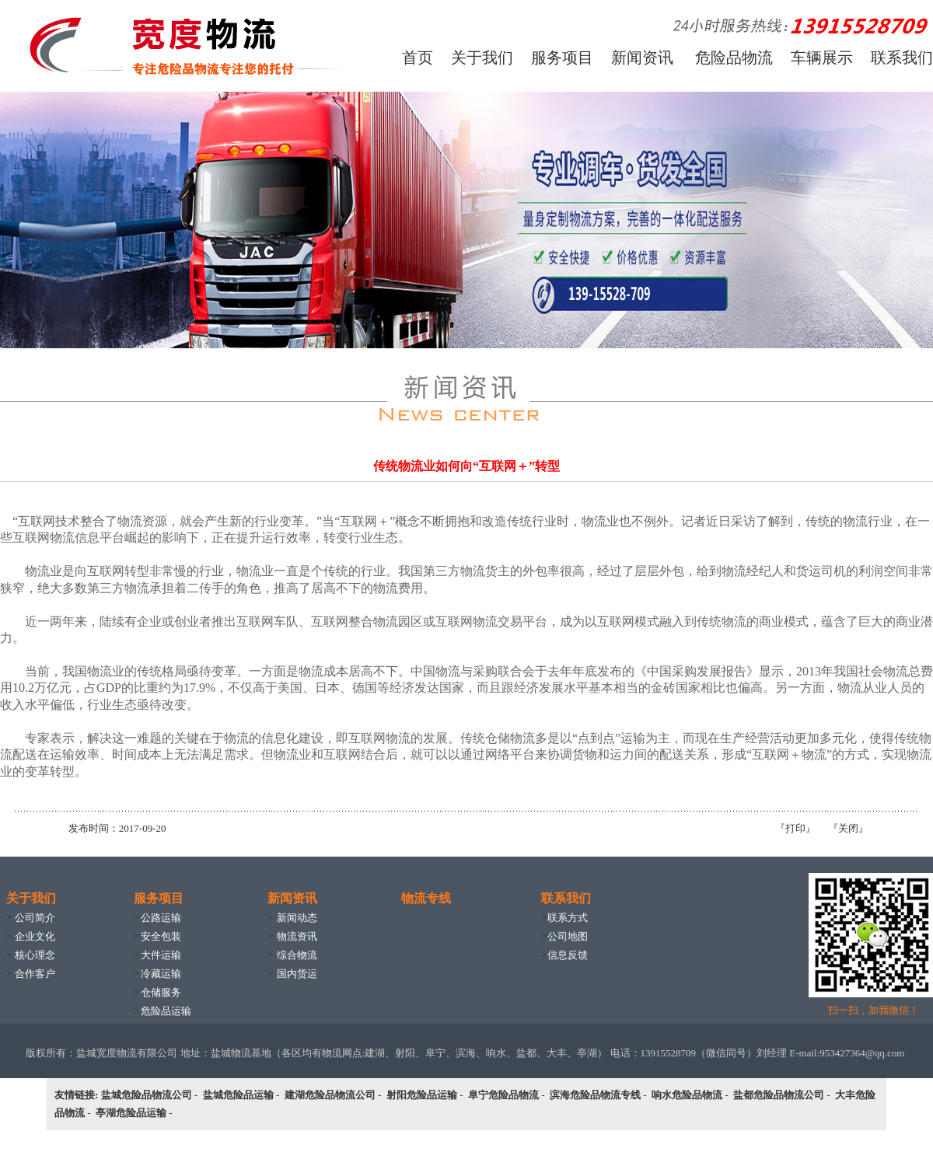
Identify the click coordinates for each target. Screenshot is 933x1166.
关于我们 (482, 57)
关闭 (848, 828)
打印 (795, 828)
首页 (417, 57)
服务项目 (562, 57)
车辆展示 (822, 57)
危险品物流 (734, 57)
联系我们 (902, 57)
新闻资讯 (642, 57)
